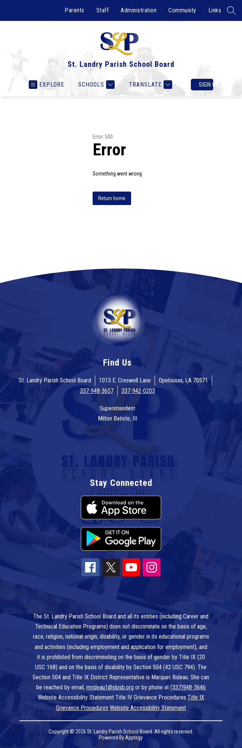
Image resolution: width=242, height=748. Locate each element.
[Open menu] (46, 84)
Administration (138, 10)
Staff (102, 10)
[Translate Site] (149, 84)
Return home (111, 198)
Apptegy (134, 738)
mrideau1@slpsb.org (110, 687)
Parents (74, 10)
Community (182, 10)
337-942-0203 (138, 390)
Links (214, 10)
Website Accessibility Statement (148, 707)
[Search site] (231, 10)
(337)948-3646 (188, 687)
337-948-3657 (97, 390)
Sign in (206, 84)
